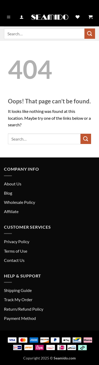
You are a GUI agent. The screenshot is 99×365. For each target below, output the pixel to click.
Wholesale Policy (19, 202)
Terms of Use (15, 250)
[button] (8, 17)
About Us (12, 183)
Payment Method (20, 318)
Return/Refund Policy (23, 308)
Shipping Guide (18, 290)
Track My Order (18, 299)
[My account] (21, 17)
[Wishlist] (77, 17)
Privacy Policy (16, 241)
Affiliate (11, 211)
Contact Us (14, 260)
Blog (8, 192)
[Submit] (89, 33)
